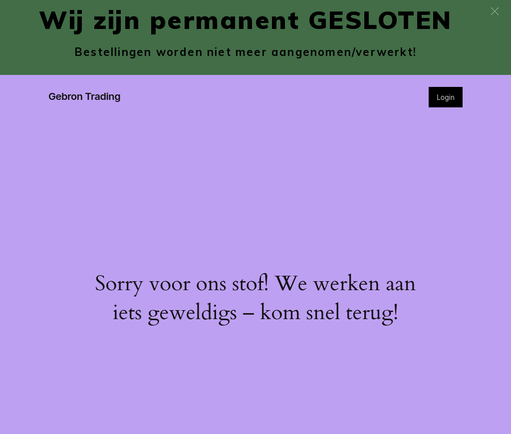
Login (446, 97)
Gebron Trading (84, 96)
